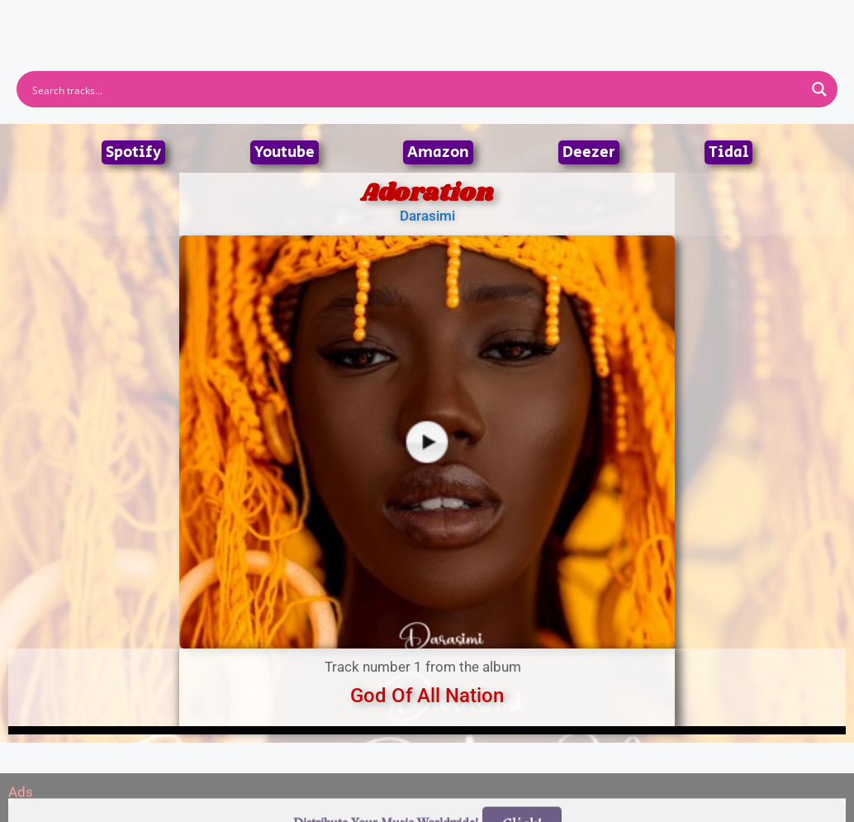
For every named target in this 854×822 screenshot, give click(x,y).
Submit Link (522, 20)
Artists (277, 20)
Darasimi (427, 215)
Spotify (133, 152)
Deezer (588, 152)
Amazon (438, 152)
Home (206, 20)
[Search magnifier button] (819, 89)
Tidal (728, 152)
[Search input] (416, 89)
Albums (354, 20)
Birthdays (629, 21)
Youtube (284, 152)
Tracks (432, 20)
